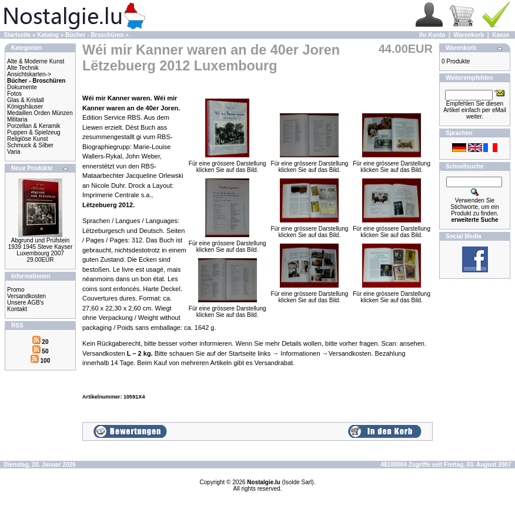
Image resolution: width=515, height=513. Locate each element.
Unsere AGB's (25, 302)
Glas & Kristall (25, 100)
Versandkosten (26, 296)
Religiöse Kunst (27, 139)
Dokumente (22, 87)
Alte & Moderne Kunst (35, 61)
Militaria (17, 119)
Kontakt (17, 309)
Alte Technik (23, 68)
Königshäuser (25, 106)
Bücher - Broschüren (94, 35)
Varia (14, 151)
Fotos (14, 93)
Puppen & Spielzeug (34, 132)
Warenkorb (468, 35)
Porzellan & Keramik (34, 126)
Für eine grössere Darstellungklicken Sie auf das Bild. (227, 164)
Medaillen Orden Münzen (40, 113)
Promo (15, 289)
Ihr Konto (432, 35)
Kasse (500, 35)
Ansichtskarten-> (29, 74)
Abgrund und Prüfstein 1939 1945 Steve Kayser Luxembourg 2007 (40, 246)
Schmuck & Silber (30, 145)
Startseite (17, 35)
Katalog (48, 35)
